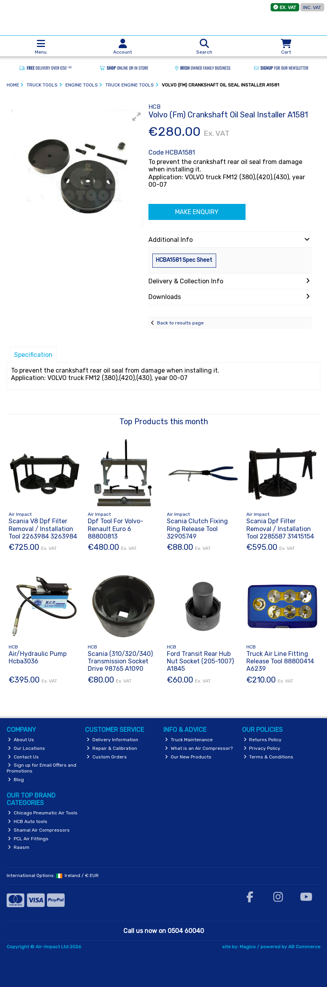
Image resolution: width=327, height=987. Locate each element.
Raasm (18, 847)
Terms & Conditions (269, 757)
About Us (21, 739)
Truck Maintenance (189, 739)
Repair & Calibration (112, 748)
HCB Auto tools (27, 821)
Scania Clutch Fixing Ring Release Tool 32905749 (197, 528)
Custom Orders (107, 757)
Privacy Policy (262, 748)
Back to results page (180, 323)
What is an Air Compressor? (199, 748)
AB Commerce (304, 946)
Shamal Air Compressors (39, 830)
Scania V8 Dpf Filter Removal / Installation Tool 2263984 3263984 (43, 528)
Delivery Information (112, 739)
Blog (16, 779)
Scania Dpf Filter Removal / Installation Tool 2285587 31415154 (280, 528)
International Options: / (53, 875)
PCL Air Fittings (28, 838)
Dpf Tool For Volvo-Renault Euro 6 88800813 (115, 528)
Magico (248, 946)
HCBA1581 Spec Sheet (184, 260)
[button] (136, 116)
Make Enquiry (197, 212)
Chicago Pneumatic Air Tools (43, 813)
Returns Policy (263, 739)
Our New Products (188, 757)
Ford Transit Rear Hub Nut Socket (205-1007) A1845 (200, 661)
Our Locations (26, 748)
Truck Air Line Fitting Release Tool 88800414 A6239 (280, 661)
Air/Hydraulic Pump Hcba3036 (38, 657)
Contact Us (23, 757)
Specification (33, 354)
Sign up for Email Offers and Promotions (42, 767)
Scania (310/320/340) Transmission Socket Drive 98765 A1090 (120, 661)
